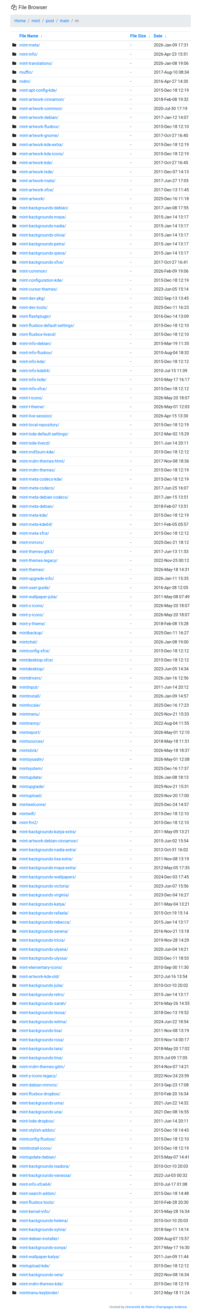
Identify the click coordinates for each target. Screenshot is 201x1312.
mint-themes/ (31, 569)
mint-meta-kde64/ (36, 524)
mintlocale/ (30, 705)
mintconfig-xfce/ (34, 650)
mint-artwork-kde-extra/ (41, 144)
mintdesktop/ (31, 668)
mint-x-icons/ (31, 605)
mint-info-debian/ (35, 343)
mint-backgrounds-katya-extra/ (47, 831)
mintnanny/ (30, 723)
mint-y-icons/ (31, 614)
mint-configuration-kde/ (41, 280)
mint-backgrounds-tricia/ (42, 940)
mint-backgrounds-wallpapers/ (47, 876)
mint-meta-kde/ (33, 515)
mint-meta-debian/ (36, 506)
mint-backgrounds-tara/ (41, 1048)
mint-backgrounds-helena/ (43, 1220)
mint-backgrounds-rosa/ (41, 1039)
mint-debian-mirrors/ (38, 1085)
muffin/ (26, 72)
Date (158, 35)
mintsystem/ (31, 768)
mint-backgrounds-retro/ (42, 994)
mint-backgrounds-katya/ (42, 904)
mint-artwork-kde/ (36, 162)
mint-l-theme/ (31, 406)
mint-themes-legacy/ (38, 560)
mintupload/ (30, 795)
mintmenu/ (29, 714)
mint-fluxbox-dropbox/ (39, 1093)
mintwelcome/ (32, 804)
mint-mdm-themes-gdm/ (42, 1066)
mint (36, 20)
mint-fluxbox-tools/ (37, 1202)
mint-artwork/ (32, 198)
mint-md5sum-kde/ (37, 452)
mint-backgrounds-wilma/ (43, 1021)
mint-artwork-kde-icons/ (41, 153)
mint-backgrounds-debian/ (44, 207)
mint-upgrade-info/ (36, 578)
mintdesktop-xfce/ (36, 660)
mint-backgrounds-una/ (41, 1111)
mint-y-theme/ (32, 623)
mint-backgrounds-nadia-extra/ (48, 849)
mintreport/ (30, 732)
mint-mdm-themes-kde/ (41, 1283)
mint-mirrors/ (31, 542)
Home (20, 20)
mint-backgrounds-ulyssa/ (43, 958)
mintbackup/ (31, 632)
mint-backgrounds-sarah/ (42, 1003)
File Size (138, 35)
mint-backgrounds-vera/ (41, 1274)
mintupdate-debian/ (37, 1157)
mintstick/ (28, 750)
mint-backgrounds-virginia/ (44, 895)
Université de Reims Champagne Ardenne (156, 1307)
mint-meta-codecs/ (37, 488)
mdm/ (25, 81)
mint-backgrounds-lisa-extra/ (46, 858)
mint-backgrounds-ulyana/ (43, 949)
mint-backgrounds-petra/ (42, 243)
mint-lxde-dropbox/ (37, 1121)
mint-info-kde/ (32, 361)
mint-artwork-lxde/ (36, 171)
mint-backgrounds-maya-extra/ (47, 867)
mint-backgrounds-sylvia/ (42, 1229)
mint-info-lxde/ (33, 379)
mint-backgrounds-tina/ (41, 1057)
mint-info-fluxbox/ (36, 352)
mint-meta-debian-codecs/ (44, 497)
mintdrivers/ (30, 678)
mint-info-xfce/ (33, 388)
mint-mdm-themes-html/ (42, 461)
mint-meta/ (29, 45)
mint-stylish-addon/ (37, 1130)
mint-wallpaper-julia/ (38, 596)
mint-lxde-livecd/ (34, 443)
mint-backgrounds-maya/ (42, 217)
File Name (28, 35)
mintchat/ (28, 642)
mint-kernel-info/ (34, 1211)
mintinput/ (29, 687)
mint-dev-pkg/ (32, 298)
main (64, 20)
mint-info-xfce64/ (35, 1184)
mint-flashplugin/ (35, 316)
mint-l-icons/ (31, 397)
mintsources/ (31, 741)
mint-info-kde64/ (34, 370)
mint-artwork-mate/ (37, 180)
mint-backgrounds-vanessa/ (45, 1175)
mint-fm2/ (28, 822)
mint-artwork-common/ (41, 108)
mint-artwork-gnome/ (39, 135)
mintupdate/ (30, 777)
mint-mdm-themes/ (37, 470)
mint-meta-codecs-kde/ (41, 479)
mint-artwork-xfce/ (36, 189)
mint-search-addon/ (37, 1193)
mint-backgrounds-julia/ (41, 985)
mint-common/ (33, 271)
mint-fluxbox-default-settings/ (46, 325)
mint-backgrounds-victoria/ (44, 886)
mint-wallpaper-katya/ (39, 1256)
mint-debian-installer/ (39, 1238)
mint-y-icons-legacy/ (38, 1075)
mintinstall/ (30, 696)
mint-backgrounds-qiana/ (42, 253)
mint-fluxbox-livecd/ (37, 334)
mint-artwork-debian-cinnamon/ (48, 840)
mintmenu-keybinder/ (39, 1292)
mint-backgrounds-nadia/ (42, 225)
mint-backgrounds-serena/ (44, 931)
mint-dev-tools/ (33, 307)
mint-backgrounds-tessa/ (42, 1012)
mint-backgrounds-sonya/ (43, 1247)
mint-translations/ (36, 63)
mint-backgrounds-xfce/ (41, 262)
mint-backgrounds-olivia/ (42, 235)
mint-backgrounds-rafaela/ (44, 913)
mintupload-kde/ (34, 1265)
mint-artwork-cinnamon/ (42, 99)
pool (50, 20)
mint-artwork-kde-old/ (39, 976)
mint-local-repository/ (39, 424)
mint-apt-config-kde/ (38, 90)
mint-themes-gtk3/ (36, 551)
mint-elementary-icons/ (41, 967)
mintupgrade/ (32, 786)
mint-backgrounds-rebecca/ (45, 922)
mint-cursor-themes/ (38, 289)
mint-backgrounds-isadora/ (44, 1166)
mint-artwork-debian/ (39, 117)
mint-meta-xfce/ (34, 533)
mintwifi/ (27, 813)
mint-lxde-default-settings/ (44, 433)
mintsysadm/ (31, 759)
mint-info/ (28, 54)
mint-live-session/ (35, 415)
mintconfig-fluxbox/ (37, 1139)
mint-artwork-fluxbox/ (39, 126)
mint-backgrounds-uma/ (41, 1103)
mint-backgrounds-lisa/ (41, 1030)
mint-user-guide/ (34, 587)
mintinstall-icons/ (35, 1148)
